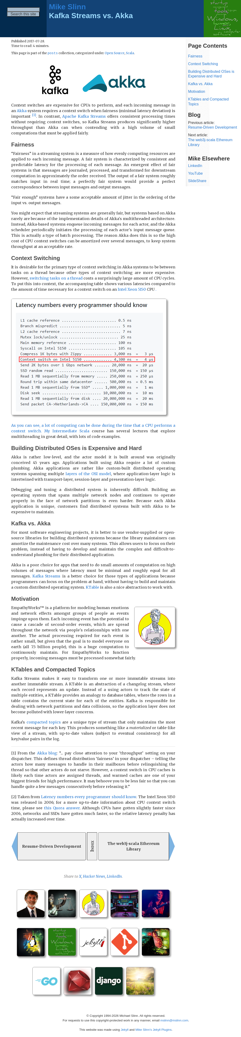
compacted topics (44, 722)
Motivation (196, 91)
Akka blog (47, 753)
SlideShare (197, 181)
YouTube (195, 173)
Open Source (114, 54)
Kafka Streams (46, 576)
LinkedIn (114, 876)
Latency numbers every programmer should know (88, 797)
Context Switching (203, 64)
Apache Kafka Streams (84, 116)
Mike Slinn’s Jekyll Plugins (153, 1030)
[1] (34, 115)
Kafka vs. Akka (200, 84)
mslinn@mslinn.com (174, 1020)
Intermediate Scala (70, 431)
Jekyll (124, 1030)
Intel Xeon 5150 (132, 289)
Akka (22, 111)
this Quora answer (62, 808)
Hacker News (94, 876)
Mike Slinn (67, 7)
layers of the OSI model (88, 474)
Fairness (195, 56)
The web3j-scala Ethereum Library (210, 142)
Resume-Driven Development (212, 127)
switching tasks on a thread (56, 278)
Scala (130, 54)
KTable (92, 587)
